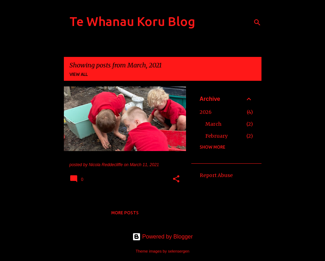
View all (78, 74)
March (213, 124)
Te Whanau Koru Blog (132, 21)
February (216, 136)
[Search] (257, 22)
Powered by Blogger (162, 237)
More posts (125, 212)
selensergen (179, 251)
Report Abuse (216, 175)
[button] (176, 179)
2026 (206, 112)
